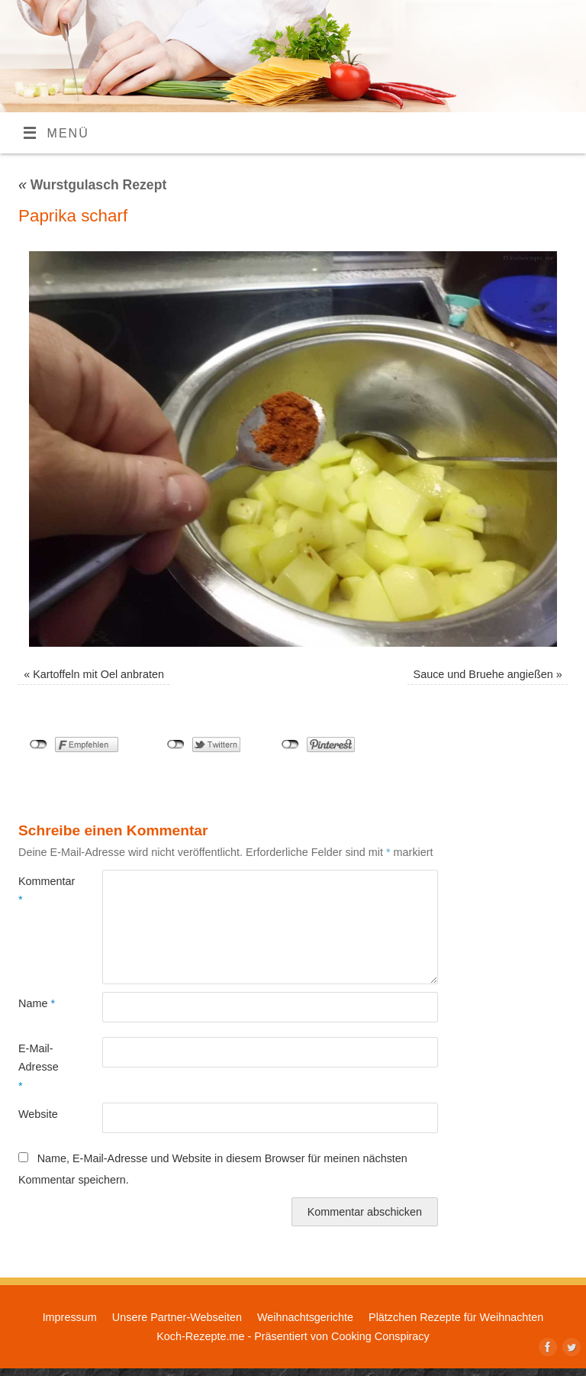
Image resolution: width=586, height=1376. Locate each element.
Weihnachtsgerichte (305, 1317)
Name (36, 1003)
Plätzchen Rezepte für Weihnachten (456, 1317)
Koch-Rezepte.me (200, 1336)
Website (38, 1114)
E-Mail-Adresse (38, 1067)
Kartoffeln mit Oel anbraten (98, 674)
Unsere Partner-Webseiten (177, 1317)
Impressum (70, 1317)
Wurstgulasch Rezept (92, 184)
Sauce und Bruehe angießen (483, 674)
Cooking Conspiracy (380, 1336)
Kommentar (39, 890)
